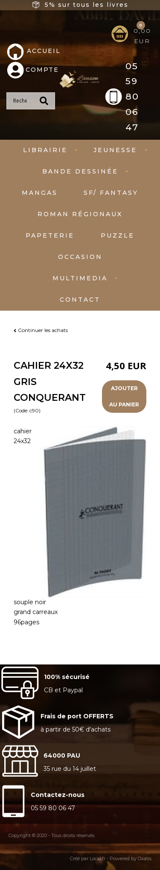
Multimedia (80, 278)
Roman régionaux (80, 214)
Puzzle (117, 235)
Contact (80, 299)
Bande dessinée (80, 171)
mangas (40, 193)
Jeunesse (115, 150)
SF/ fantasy (111, 193)
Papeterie (50, 235)
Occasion (80, 257)
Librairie (45, 150)
